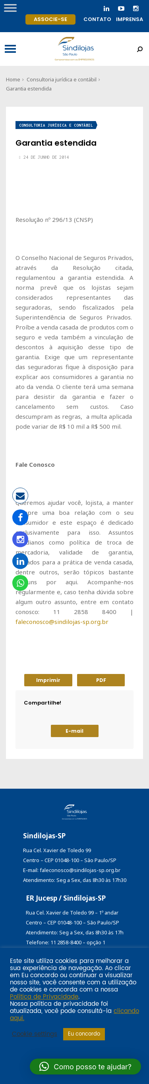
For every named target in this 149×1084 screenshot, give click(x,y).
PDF (101, 680)
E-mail (74, 731)
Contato (97, 19)
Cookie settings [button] (34, 1034)
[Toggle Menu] (10, 8)
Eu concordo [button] (84, 1034)
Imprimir (48, 680)
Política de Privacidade (44, 997)
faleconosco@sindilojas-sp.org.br (61, 622)
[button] (85, 1066)
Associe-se (50, 19)
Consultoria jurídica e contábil (62, 79)
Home (13, 79)
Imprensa (129, 19)
